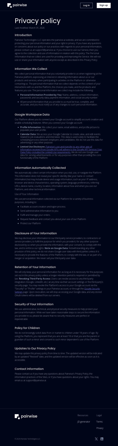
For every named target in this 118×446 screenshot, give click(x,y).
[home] (17, 5)
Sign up (104, 5)
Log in (86, 5)
